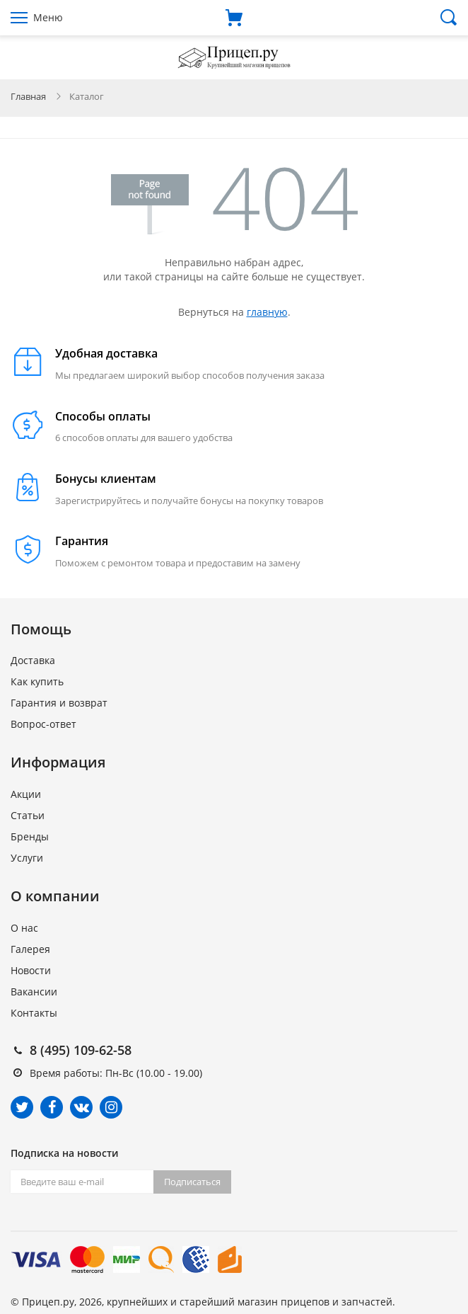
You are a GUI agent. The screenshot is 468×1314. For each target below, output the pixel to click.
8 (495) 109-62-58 (80, 1049)
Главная (28, 96)
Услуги (27, 857)
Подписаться (192, 1181)
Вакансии (34, 991)
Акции (26, 794)
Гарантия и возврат (59, 702)
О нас (24, 928)
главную (267, 312)
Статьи (28, 815)
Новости (31, 970)
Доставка (33, 660)
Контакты (34, 1012)
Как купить (37, 681)
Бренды (30, 836)
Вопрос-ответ (43, 724)
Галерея (30, 949)
